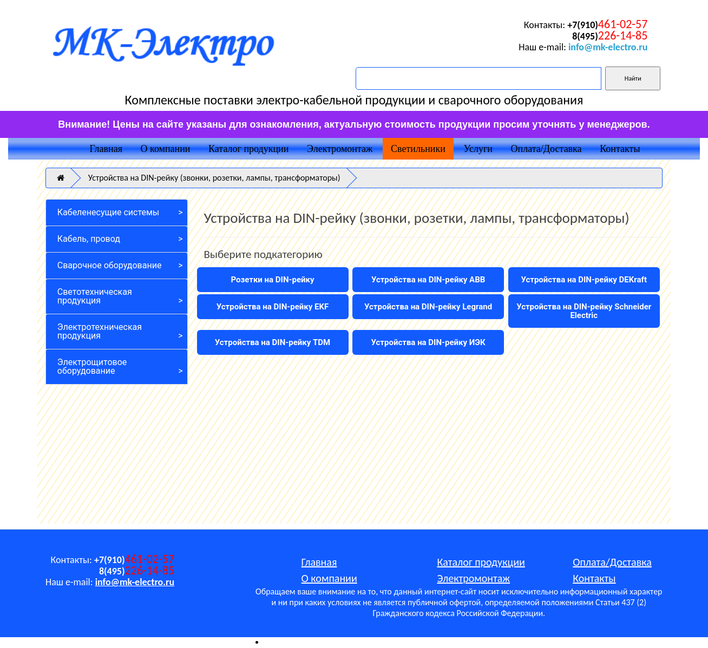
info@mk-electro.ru (607, 47)
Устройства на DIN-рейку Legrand (428, 307)
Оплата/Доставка (546, 148)
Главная (105, 148)
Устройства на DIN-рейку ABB (428, 280)
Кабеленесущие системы (108, 212)
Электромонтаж (339, 148)
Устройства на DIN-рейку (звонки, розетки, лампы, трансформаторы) (214, 178)
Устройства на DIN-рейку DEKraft (584, 280)
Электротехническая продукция (99, 331)
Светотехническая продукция (94, 296)
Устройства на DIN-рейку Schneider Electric (583, 311)
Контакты (620, 148)
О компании (166, 148)
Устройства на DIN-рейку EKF (273, 307)
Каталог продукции (248, 148)
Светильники (418, 148)
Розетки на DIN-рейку (272, 280)
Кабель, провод (88, 239)
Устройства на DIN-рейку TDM (272, 342)
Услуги (478, 148)
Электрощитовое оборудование (92, 366)
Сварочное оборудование (109, 265)
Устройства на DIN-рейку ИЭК (428, 342)
